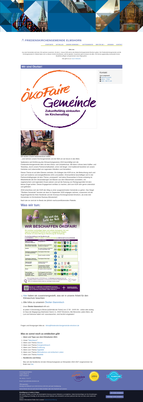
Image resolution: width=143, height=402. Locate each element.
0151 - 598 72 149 (106, 81)
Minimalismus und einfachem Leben (50, 352)
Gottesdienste (87, 44)
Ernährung (41, 347)
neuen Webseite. (76, 58)
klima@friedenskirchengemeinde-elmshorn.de (62, 325)
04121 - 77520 (105, 79)
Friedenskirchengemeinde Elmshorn (53, 40)
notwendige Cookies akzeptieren (115, 396)
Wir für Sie (100, 44)
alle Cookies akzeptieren (117, 393)
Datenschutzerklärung (50, 399)
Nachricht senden (106, 77)
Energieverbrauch (43, 345)
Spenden (110, 44)
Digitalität (40, 350)
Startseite (49, 44)
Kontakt (119, 44)
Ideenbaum (33, 340)
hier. (32, 364)
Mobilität (40, 354)
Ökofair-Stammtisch (54, 302)
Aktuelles (59, 44)
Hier (25, 295)
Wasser (40, 343)
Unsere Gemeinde (73, 44)
